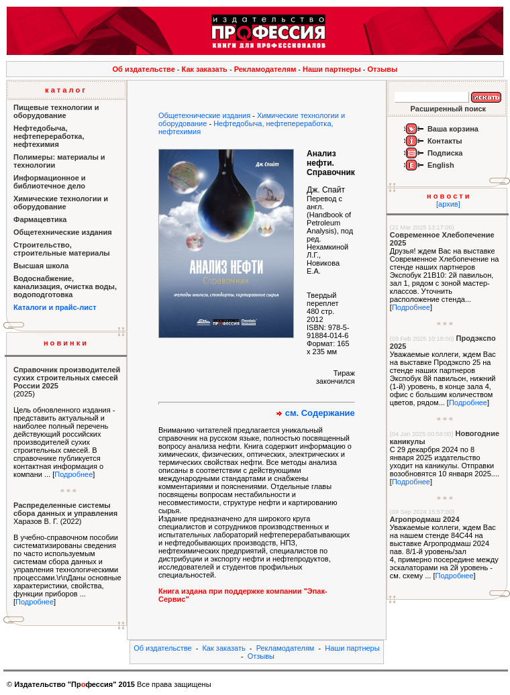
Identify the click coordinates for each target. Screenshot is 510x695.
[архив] (448, 204)
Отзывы (383, 69)
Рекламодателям (265, 69)
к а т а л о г (65, 90)
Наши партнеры (332, 69)
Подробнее (73, 474)
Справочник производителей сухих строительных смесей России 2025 (66, 378)
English (440, 165)
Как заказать (204, 69)
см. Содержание (320, 413)
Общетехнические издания (204, 115)
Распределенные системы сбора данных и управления (65, 509)
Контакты (444, 141)
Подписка (445, 153)
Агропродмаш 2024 (425, 519)
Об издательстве (144, 69)
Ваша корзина (452, 129)
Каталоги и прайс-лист (55, 307)
